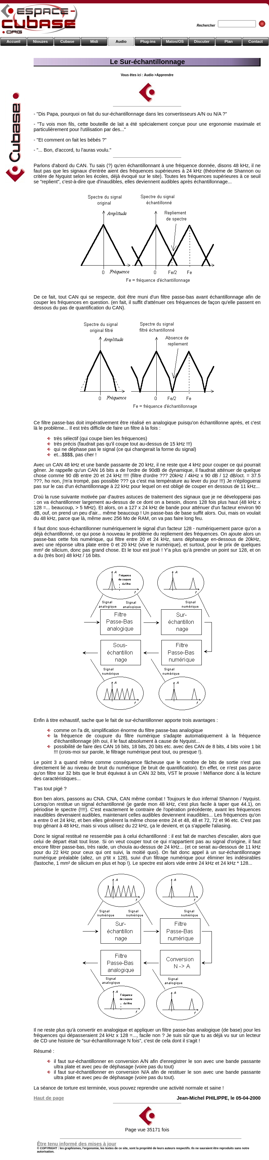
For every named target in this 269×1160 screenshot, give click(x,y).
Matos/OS (175, 41)
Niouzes (40, 41)
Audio (121, 41)
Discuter (201, 41)
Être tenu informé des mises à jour (76, 1144)
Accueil (14, 41)
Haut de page (49, 1098)
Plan (229, 41)
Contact (255, 41)
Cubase (67, 41)
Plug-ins (147, 41)
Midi (94, 41)
